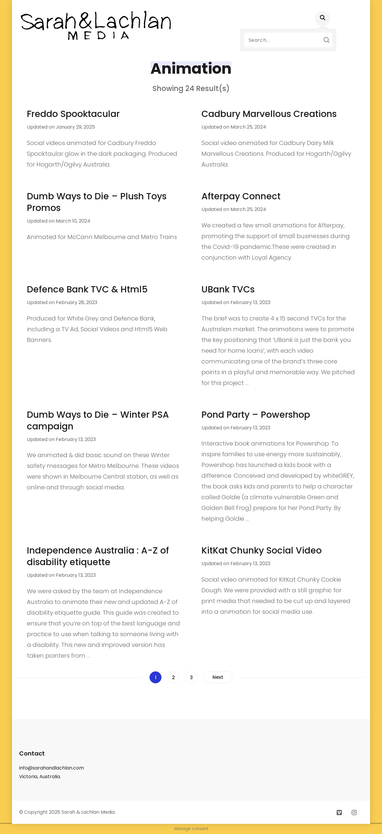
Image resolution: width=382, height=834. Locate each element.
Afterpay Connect (241, 196)
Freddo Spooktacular (73, 114)
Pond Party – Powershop (255, 414)
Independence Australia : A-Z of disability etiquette (98, 556)
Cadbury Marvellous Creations (269, 114)
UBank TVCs (228, 289)
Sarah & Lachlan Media (88, 812)
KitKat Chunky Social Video (261, 550)
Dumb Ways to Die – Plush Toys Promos (97, 202)
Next (217, 677)
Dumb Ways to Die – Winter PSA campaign (98, 420)
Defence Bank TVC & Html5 (87, 289)
